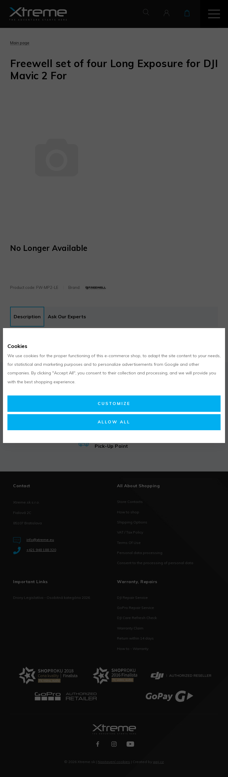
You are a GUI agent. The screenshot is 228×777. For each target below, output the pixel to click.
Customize (114, 403)
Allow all (114, 422)
